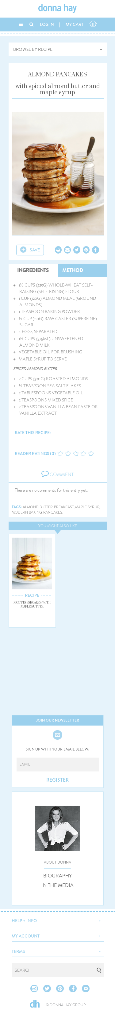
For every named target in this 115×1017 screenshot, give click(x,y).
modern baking (27, 512)
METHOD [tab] (72, 270)
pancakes (52, 512)
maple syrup (87, 507)
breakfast (64, 507)
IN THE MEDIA (57, 885)
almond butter (38, 507)
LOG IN (47, 24)
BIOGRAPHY (57, 876)
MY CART (74, 24)
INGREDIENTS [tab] (33, 270)
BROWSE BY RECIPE (32, 49)
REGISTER (57, 780)
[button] (58, 920)
